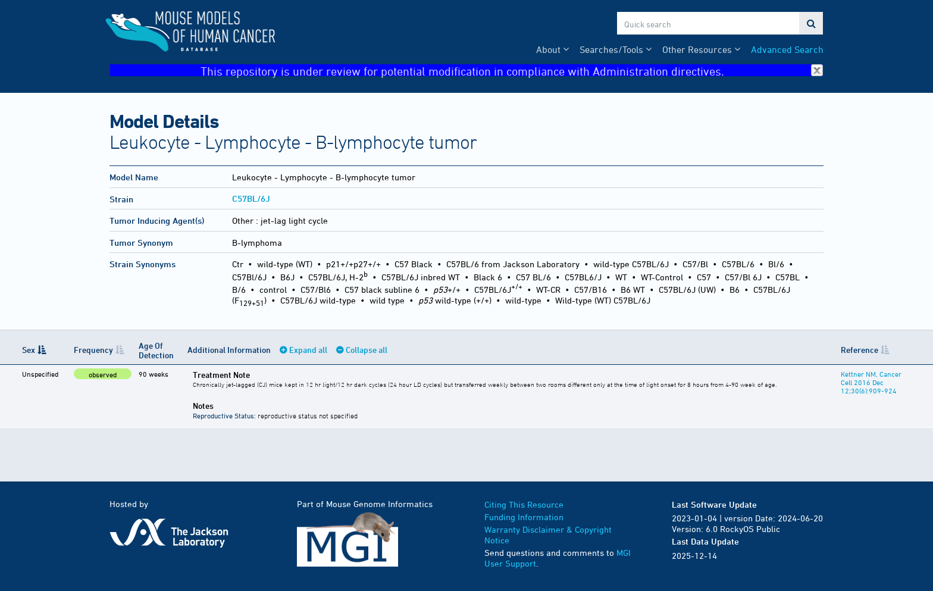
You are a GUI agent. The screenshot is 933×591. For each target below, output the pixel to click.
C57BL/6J (251, 198)
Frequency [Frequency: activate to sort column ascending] (93, 350)
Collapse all (366, 350)
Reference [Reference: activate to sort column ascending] (859, 350)
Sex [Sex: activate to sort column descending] (28, 350)
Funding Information (523, 517)
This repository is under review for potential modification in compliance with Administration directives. (512, 70)
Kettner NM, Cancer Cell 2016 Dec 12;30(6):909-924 (871, 382)
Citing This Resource (523, 504)
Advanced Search (787, 49)
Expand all (308, 350)
